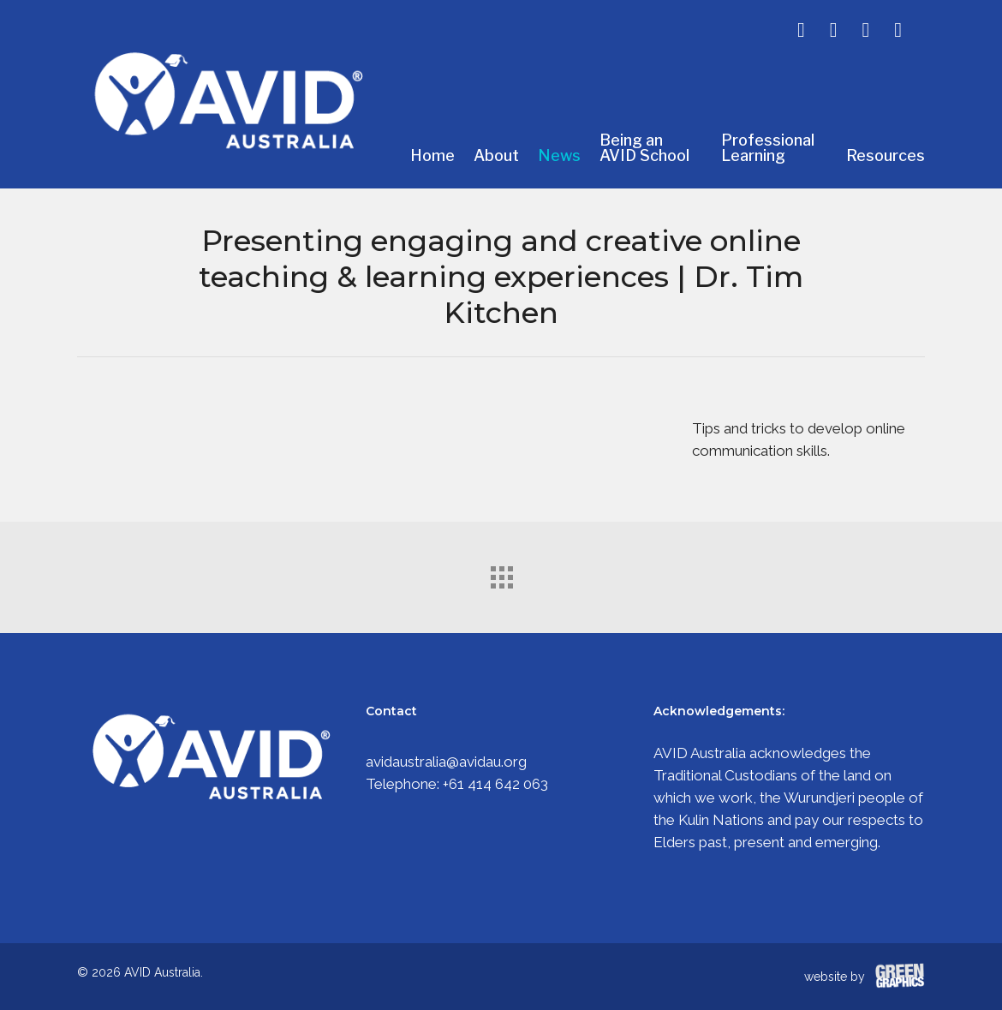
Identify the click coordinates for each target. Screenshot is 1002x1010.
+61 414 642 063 (495, 783)
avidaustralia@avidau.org (446, 761)
